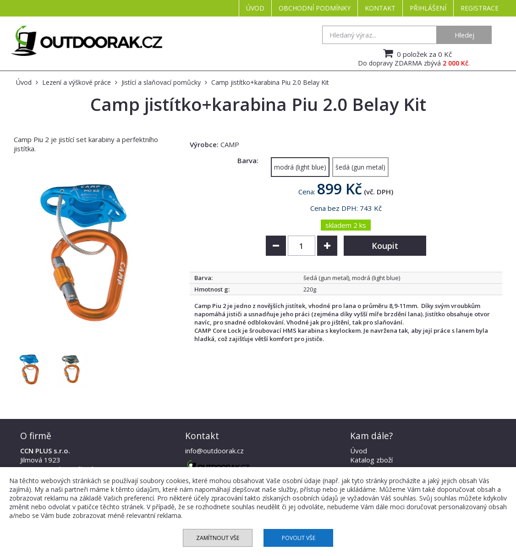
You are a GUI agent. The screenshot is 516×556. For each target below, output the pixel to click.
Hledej (464, 34)
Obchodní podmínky (315, 8)
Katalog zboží (371, 459)
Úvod (255, 8)
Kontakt (380, 8)
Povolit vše (298, 538)
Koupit (385, 245)
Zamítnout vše (217, 538)
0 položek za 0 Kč (416, 53)
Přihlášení (428, 8)
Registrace (480, 8)
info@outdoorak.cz (214, 450)
